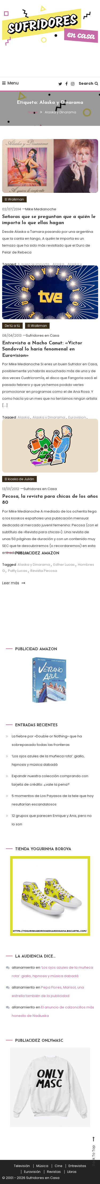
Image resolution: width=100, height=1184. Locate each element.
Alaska (58, 264)
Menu (10, 83)
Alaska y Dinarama (49, 417)
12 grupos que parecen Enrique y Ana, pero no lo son (52, 820)
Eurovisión (32, 1172)
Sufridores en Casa (42, 335)
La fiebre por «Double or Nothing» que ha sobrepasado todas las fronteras (47, 740)
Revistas (54, 1172)
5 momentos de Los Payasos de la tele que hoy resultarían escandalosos (53, 800)
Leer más (13, 583)
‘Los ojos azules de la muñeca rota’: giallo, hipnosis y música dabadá (48, 760)
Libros (72, 1172)
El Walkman (14, 199)
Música (42, 1166)
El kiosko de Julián (19, 479)
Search (88, 83)
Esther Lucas (64, 564)
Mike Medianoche (40, 209)
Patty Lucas (17, 570)
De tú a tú (12, 325)
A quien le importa (33, 264)
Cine (58, 1166)
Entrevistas (77, 1166)
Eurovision (77, 417)
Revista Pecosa (43, 570)
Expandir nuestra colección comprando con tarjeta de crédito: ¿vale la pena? (50, 780)
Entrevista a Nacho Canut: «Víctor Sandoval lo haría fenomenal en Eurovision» (42, 349)
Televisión (22, 1166)
